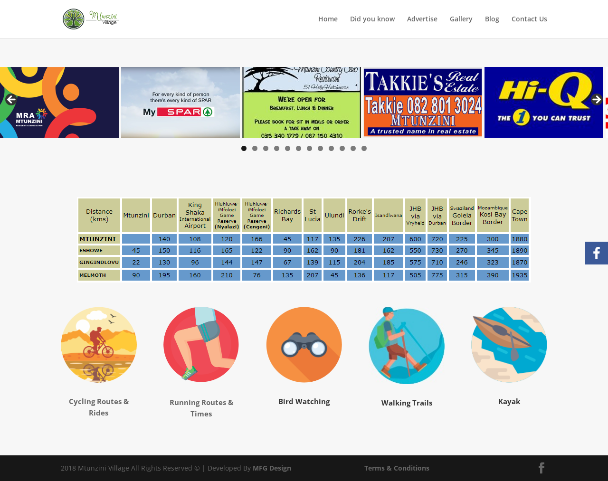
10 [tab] (342, 148)
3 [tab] (265, 148)
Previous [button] (12, 100)
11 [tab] (353, 148)
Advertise (422, 19)
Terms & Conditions (396, 467)
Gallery (461, 19)
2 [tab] (254, 148)
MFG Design (272, 467)
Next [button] (596, 100)
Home (328, 19)
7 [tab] (309, 148)
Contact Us (529, 19)
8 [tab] (320, 148)
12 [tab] (364, 148)
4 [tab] (276, 148)
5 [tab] (287, 148)
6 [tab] (298, 148)
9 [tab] (331, 148)
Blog (492, 19)
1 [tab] (244, 148)
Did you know (372, 19)
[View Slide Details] (59, 102)
